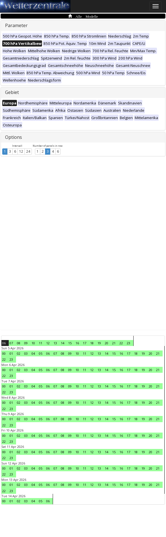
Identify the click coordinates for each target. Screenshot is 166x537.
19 (99, 343)
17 (84, 343)
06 (4, 343)
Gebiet (12, 92)
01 (11, 353)
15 (70, 343)
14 (62, 343)
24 (28, 151)
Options (13, 137)
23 (128, 343)
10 (33, 343)
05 (40, 353)
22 (121, 343)
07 (11, 343)
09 (26, 343)
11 (40, 343)
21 (114, 343)
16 (77, 343)
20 (106, 343)
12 (21, 151)
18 (92, 343)
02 (18, 353)
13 (55, 343)
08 (18, 343)
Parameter (16, 25)
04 (33, 353)
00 (4, 353)
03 (26, 353)
